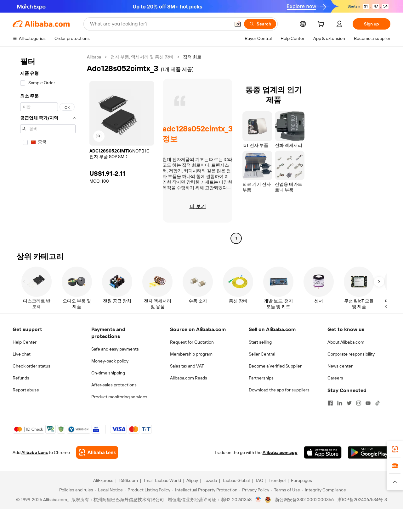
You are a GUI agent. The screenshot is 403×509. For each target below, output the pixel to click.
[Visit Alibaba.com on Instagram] (358, 403)
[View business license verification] (258, 499)
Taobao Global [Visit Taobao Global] (236, 480)
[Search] (260, 24)
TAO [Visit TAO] (259, 480)
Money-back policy (109, 360)
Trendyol (277, 480)
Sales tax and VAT (187, 365)
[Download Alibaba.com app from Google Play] (369, 452)
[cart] (322, 24)
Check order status (31, 365)
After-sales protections (114, 384)
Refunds (21, 377)
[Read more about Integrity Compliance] (324, 490)
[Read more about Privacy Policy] (254, 490)
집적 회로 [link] (192, 56)
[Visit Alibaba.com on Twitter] (349, 403)
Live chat (22, 354)
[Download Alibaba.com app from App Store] (323, 452)
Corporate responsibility (351, 354)
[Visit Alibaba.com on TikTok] (377, 403)
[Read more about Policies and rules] (75, 490)
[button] (237, 24)
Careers (335, 377)
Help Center (25, 342)
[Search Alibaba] (159, 23)
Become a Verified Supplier (275, 365)
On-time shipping (108, 372)
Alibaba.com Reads (188, 377)
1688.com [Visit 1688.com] (128, 480)
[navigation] (47, 148)
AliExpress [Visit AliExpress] (103, 480)
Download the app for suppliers (279, 389)
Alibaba (94, 56)
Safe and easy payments (115, 348)
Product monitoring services (119, 396)
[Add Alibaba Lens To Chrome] (97, 452)
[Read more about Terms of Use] (285, 490)
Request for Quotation (192, 342)
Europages (301, 480)
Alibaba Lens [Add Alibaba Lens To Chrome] (34, 452)
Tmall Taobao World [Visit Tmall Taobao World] (162, 480)
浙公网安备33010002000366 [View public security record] (304, 499)
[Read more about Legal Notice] (109, 490)
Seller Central (262, 354)
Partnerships (261, 377)
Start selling (260, 342)
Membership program (191, 354)
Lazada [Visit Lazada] (210, 480)
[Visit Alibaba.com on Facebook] (330, 403)
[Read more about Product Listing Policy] (147, 490)
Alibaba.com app (280, 452)
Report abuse (26, 389)
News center (340, 365)
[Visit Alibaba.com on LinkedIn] (340, 403)
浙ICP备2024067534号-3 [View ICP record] (362, 499)
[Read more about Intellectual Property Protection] (204, 490)
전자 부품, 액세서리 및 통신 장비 (142, 56)
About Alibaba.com (345, 342)
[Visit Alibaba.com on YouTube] (368, 403)
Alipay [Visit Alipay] (192, 480)
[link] (395, 449)
